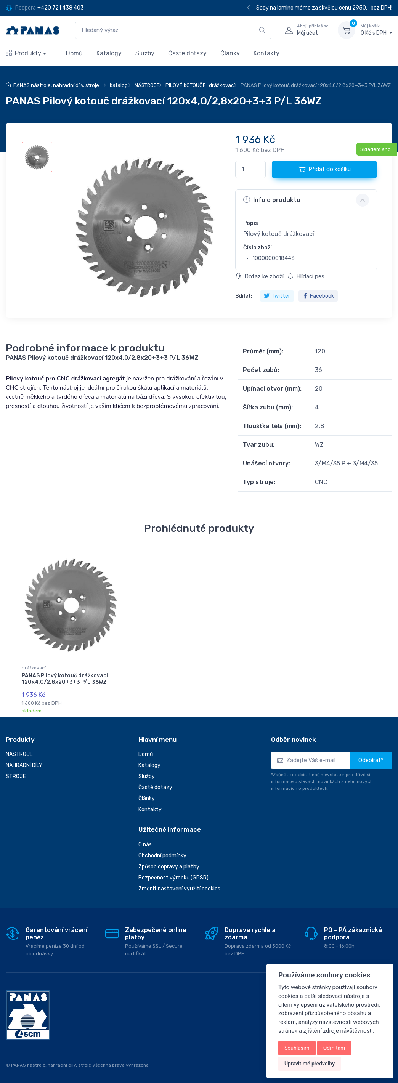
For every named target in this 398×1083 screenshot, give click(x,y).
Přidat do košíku (324, 169)
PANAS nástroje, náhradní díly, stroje (56, 85)
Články (230, 53)
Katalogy (109, 53)
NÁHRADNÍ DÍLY (24, 765)
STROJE (16, 776)
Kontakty (266, 53)
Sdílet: (243, 296)
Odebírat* (371, 760)
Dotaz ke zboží (260, 276)
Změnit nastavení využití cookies (179, 889)
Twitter (277, 296)
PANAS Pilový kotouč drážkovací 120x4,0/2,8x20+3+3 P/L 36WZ (65, 678)
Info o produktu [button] (271, 200)
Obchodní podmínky (162, 855)
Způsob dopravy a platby (168, 866)
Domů (74, 53)
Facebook (318, 296)
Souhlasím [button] (297, 1048)
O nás (145, 844)
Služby (144, 53)
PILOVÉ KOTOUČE (185, 85)
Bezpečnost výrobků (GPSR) (173, 877)
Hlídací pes (305, 276)
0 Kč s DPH (376, 29)
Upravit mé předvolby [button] (309, 1064)
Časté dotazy (187, 53)
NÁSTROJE (147, 85)
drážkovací (222, 85)
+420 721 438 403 (60, 8)
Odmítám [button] (334, 1048)
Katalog (119, 85)
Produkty (23, 53)
